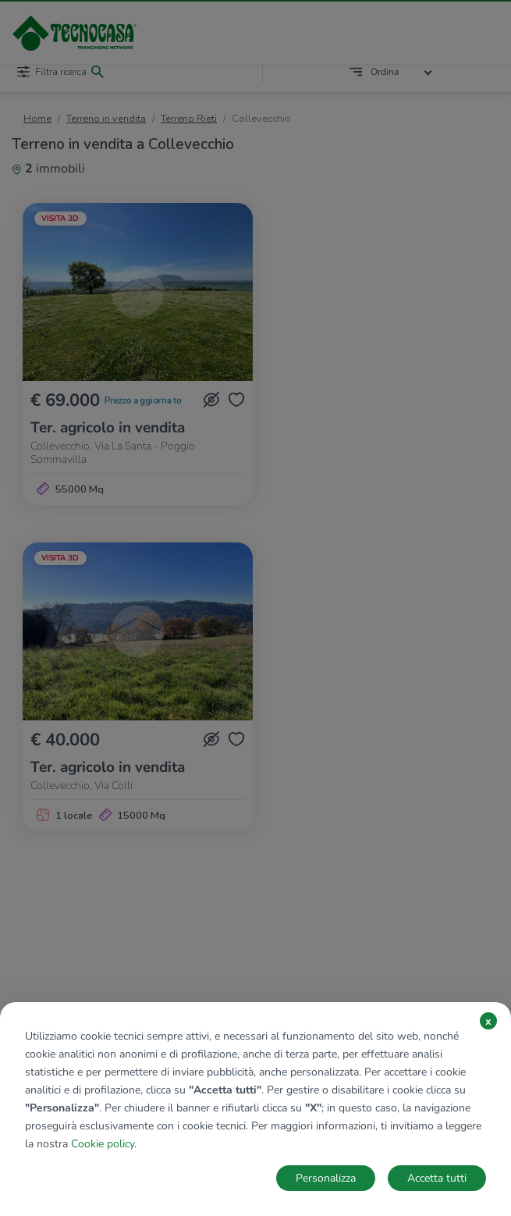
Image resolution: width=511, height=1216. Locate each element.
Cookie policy (102, 1143)
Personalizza (326, 1178)
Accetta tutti (437, 1178)
